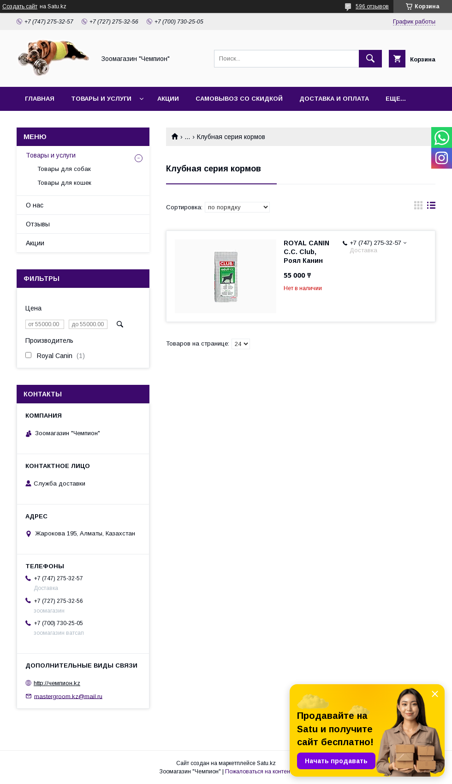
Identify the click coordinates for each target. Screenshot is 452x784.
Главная (39, 98)
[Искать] (370, 58)
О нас (34, 205)
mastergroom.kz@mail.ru (68, 696)
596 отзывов (372, 6)
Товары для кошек (64, 182)
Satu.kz (266, 763)
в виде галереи (418, 207)
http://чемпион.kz (57, 683)
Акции (168, 98)
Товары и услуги (101, 98)
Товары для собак (64, 168)
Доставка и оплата (334, 98)
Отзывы (38, 224)
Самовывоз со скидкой (239, 98)
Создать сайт (19, 6)
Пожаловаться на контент (258, 771)
